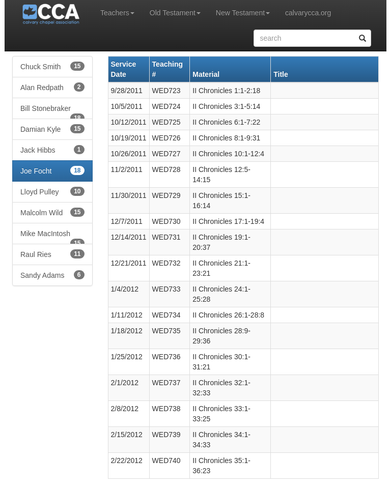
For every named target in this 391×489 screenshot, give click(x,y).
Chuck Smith (52, 66)
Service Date (123, 69)
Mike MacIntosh (52, 236)
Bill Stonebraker (52, 111)
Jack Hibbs (52, 149)
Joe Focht (52, 170)
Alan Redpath (52, 87)
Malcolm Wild (52, 212)
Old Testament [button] (175, 13)
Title (280, 74)
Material (205, 74)
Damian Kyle (52, 128)
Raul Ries (52, 253)
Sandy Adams (52, 274)
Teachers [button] (117, 13)
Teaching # (167, 69)
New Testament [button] (243, 13)
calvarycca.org (308, 13)
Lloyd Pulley (52, 191)
